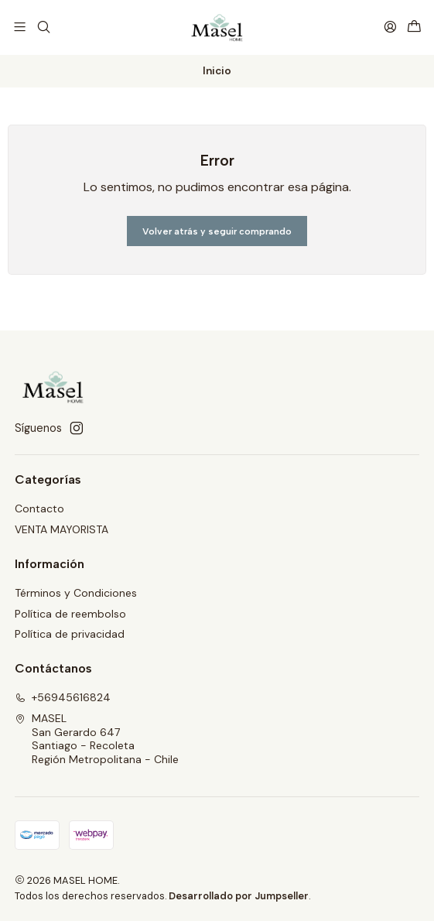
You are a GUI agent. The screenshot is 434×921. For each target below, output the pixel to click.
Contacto (39, 508)
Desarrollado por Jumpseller (239, 894)
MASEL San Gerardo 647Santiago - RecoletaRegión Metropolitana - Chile (97, 737)
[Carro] (414, 27)
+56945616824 (63, 697)
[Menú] (19, 27)
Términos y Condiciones (76, 592)
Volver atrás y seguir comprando (217, 229)
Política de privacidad (70, 633)
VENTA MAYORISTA (61, 529)
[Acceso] (390, 27)
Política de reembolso (70, 612)
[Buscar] (42, 27)
